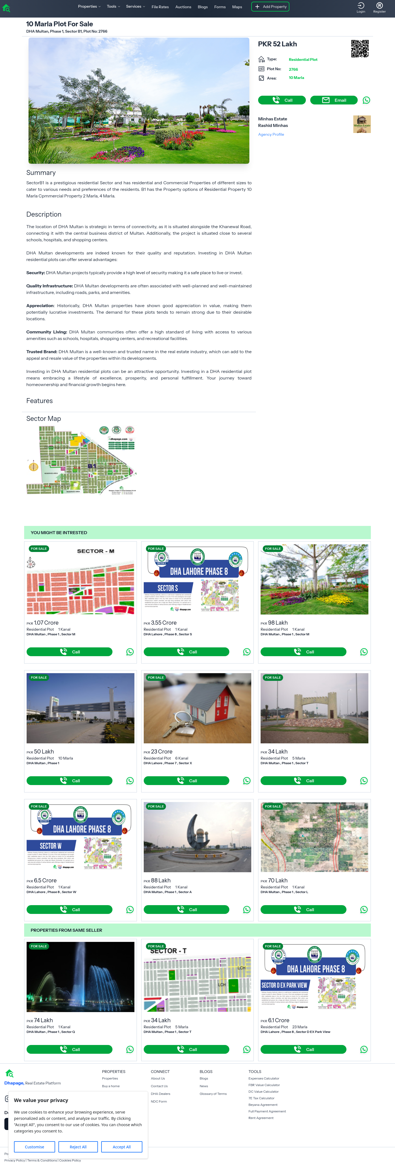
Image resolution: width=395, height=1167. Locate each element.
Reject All (78, 1146)
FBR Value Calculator (264, 1085)
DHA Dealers (160, 1094)
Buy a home (111, 1086)
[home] (6, 8)
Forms (219, 6)
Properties (110, 1078)
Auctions (183, 6)
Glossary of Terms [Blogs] (213, 1094)
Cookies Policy (70, 1160)
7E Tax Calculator (262, 1098)
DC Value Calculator (264, 1091)
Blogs (203, 6)
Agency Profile (271, 134)
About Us (158, 1078)
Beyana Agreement (263, 1105)
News (204, 1086)
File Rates (160, 6)
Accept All (122, 1146)
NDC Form (159, 1101)
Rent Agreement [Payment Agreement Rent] (261, 1118)
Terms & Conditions (42, 1160)
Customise (34, 1146)
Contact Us (159, 1086)
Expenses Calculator (264, 1078)
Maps (237, 6)
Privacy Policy (14, 1160)
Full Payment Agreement (267, 1111)
